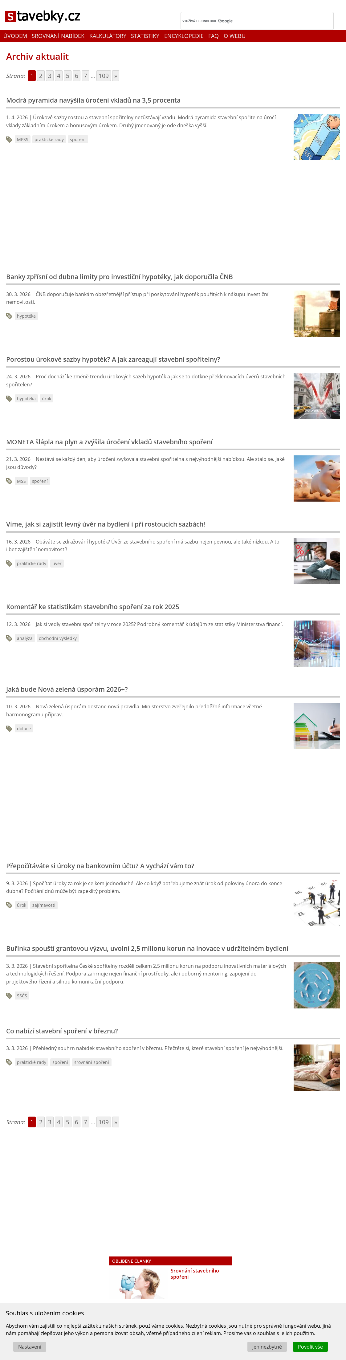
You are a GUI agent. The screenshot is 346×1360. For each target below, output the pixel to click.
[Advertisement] (104, 214)
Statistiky (145, 35)
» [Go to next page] (115, 75)
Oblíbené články (131, 1261)
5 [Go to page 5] (67, 75)
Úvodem (15, 35)
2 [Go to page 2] (41, 75)
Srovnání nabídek (58, 35)
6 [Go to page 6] (76, 75)
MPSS (22, 139)
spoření (78, 139)
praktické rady (49, 139)
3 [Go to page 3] (49, 75)
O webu (235, 35)
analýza (25, 638)
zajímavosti (43, 905)
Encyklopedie (184, 35)
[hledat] (249, 21)
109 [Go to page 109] (104, 75)
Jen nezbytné (267, 1346)
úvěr (57, 563)
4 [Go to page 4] (58, 75)
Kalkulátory (107, 35)
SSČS (22, 996)
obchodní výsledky (58, 638)
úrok (46, 398)
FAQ (213, 35)
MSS (21, 481)
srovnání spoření (91, 1062)
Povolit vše (310, 1346)
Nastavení (29, 1346)
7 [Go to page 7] (85, 75)
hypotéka (26, 316)
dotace (24, 728)
